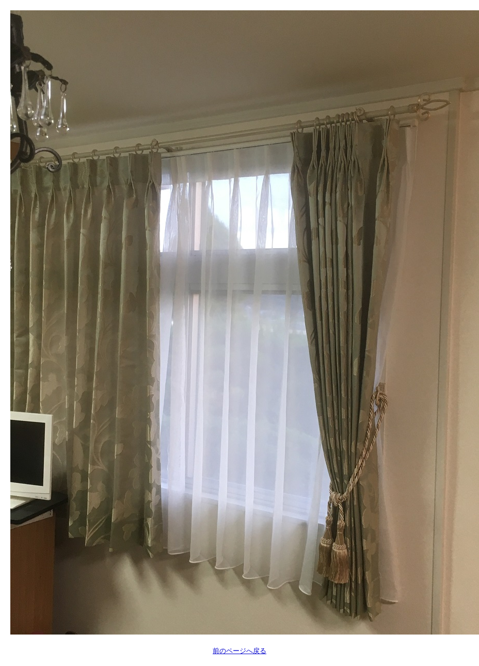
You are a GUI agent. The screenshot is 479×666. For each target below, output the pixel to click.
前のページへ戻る (239, 651)
